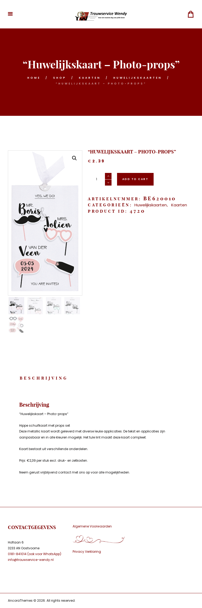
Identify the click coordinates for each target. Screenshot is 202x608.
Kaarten (90, 78)
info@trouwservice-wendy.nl (31, 559)
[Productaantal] (100, 179)
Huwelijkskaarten (137, 78)
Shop (59, 78)
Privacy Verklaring (87, 551)
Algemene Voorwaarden (92, 526)
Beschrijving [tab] (44, 378)
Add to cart (135, 179)
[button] (74, 158)
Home (34, 78)
